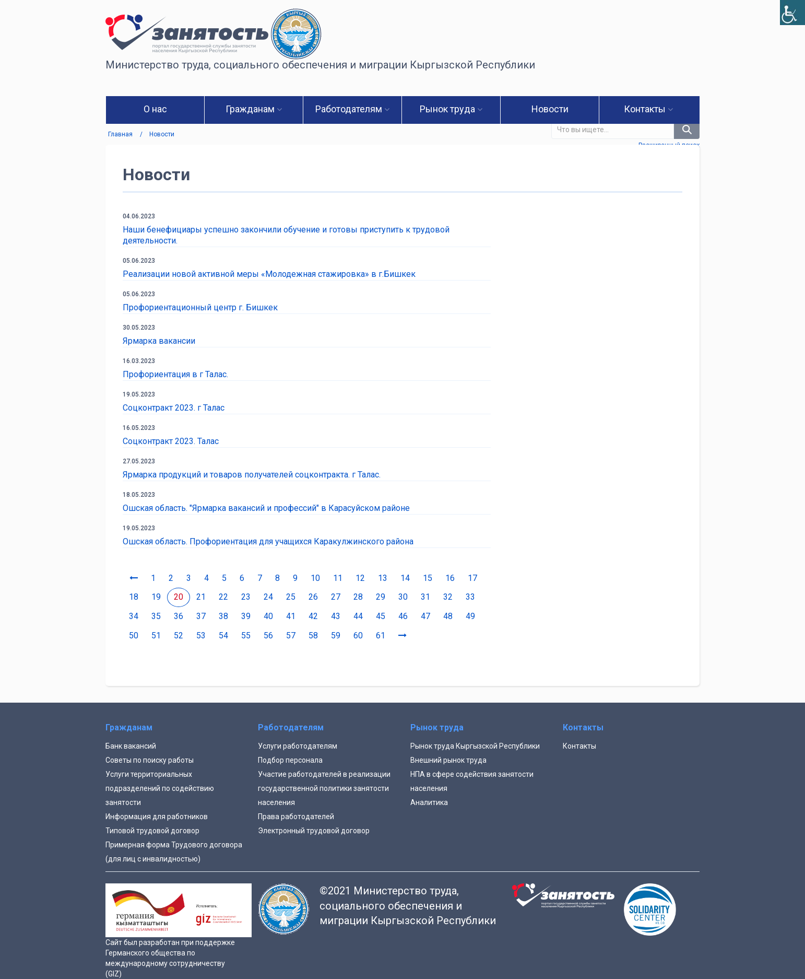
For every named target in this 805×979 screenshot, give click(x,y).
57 (290, 635)
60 (358, 635)
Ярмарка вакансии (159, 341)
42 (313, 616)
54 (223, 635)
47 (425, 616)
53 (201, 635)
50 (133, 635)
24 (268, 597)
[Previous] (134, 578)
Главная (120, 134)
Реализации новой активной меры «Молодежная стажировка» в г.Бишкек (269, 274)
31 (425, 597)
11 (337, 578)
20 (178, 597)
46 (403, 616)
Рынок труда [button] (451, 108)
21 (201, 597)
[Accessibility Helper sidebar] (792, 12)
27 (335, 597)
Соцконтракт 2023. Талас (171, 441)
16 (450, 578)
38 (223, 616)
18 (133, 597)
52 (178, 635)
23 (246, 597)
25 (290, 597)
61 (380, 635)
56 (268, 635)
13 (382, 578)
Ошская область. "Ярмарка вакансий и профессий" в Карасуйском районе (266, 508)
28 (358, 597)
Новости (550, 108)
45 (380, 616)
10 (315, 578)
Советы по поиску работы (149, 760)
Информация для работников (156, 816)
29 (380, 597)
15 (427, 578)
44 (358, 616)
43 (335, 616)
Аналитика (429, 802)
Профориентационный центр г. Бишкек (200, 307)
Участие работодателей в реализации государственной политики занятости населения (324, 788)
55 (246, 635)
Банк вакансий (130, 746)
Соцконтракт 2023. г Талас (173, 408)
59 (335, 635)
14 (405, 578)
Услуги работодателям (297, 746)
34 (133, 616)
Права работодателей (296, 816)
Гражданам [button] (254, 108)
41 (290, 616)
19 (156, 597)
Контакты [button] (648, 108)
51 (156, 635)
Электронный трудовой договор (314, 830)
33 (470, 597)
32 (448, 597)
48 (448, 616)
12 (360, 578)
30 (403, 597)
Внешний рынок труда (448, 760)
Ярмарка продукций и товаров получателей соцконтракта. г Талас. (252, 475)
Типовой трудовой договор (152, 830)
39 (246, 616)
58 (313, 635)
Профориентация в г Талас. (175, 374)
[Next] (402, 636)
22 (223, 597)
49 (470, 616)
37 (201, 616)
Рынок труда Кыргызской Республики (475, 746)
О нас (155, 108)
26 (313, 597)
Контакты (579, 746)
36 (178, 616)
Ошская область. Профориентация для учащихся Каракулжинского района (268, 541)
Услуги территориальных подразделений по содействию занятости (159, 788)
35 (156, 616)
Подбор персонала (290, 760)
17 (472, 578)
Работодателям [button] (352, 108)
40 (268, 616)
